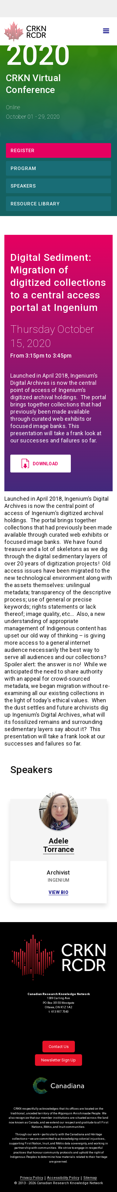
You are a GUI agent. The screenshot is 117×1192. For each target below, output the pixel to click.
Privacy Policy (31, 1178)
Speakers (23, 186)
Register (23, 150)
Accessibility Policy (63, 1178)
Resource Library (35, 204)
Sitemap (90, 1178)
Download (45, 463)
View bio (58, 892)
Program (23, 168)
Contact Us (59, 1046)
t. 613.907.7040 (59, 1011)
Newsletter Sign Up (58, 1060)
